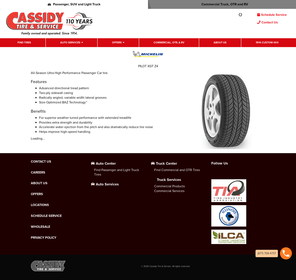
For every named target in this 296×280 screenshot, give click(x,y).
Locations (40, 205)
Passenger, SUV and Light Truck (74, 4)
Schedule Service (272, 14)
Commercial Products (169, 186)
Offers (117, 42)
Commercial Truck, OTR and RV (222, 4)
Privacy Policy (43, 237)
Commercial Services (169, 191)
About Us (220, 42)
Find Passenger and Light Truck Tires (116, 172)
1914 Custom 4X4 (267, 42)
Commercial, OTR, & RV (169, 42)
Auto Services (70, 42)
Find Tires (24, 42)
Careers (38, 172)
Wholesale (40, 226)
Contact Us (267, 22)
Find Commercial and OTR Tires (177, 170)
